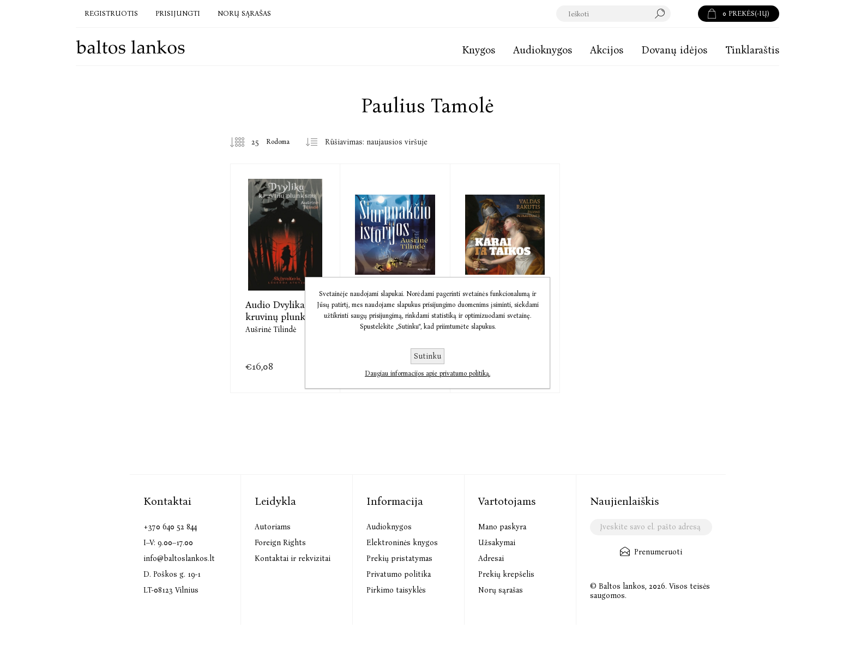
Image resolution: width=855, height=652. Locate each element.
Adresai (491, 558)
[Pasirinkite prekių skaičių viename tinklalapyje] (247, 142)
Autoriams (273, 527)
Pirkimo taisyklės (396, 590)
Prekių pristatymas (399, 558)
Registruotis (111, 13)
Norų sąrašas (500, 590)
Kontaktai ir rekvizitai (292, 558)
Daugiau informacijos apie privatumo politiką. (427, 373)
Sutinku (427, 356)
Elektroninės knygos (402, 542)
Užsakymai (496, 542)
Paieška (684, 13)
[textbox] (614, 13)
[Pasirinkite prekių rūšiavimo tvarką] (380, 142)
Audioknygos (389, 527)
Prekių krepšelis (506, 574)
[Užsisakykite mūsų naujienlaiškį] (651, 527)
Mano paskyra (502, 527)
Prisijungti (177, 13)
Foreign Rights (280, 542)
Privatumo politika (398, 574)
